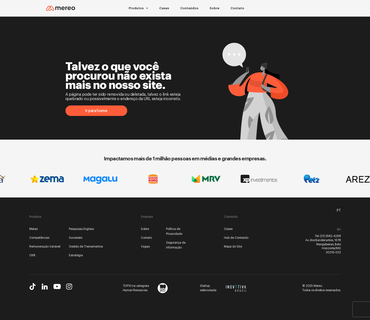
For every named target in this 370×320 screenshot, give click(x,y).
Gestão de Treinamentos (86, 246)
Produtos (138, 8)
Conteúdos (189, 8)
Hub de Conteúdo (236, 237)
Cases (164, 8)
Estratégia (76, 255)
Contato (237, 8)
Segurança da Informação (176, 245)
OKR (32, 255)
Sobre (214, 8)
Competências (39, 237)
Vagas (145, 246)
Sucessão (75, 237)
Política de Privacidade (174, 231)
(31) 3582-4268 (330, 236)
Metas (33, 228)
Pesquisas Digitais (81, 228)
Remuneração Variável (44, 246)
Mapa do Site (233, 246)
